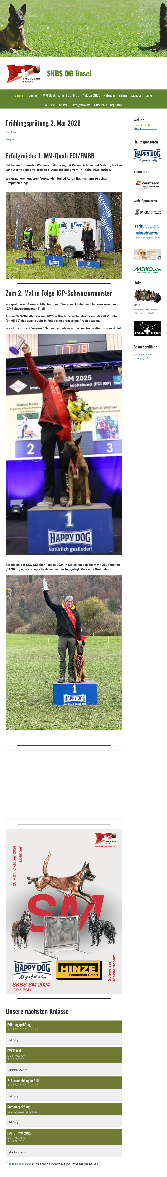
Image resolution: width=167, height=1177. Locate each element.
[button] (64, 1033)
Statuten (62, 104)
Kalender (109, 95)
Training (31, 95)
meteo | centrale (142, 125)
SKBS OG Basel (69, 73)
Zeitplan (10, 139)
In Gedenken (100, 104)
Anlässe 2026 (91, 95)
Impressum (116, 104)
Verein (19, 95)
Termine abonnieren (20, 1163)
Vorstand (49, 104)
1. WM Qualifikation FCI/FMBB (59, 95)
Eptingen (138, 128)
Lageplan (136, 95)
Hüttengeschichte (80, 104)
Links (149, 95)
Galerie (123, 95)
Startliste (11, 132)
